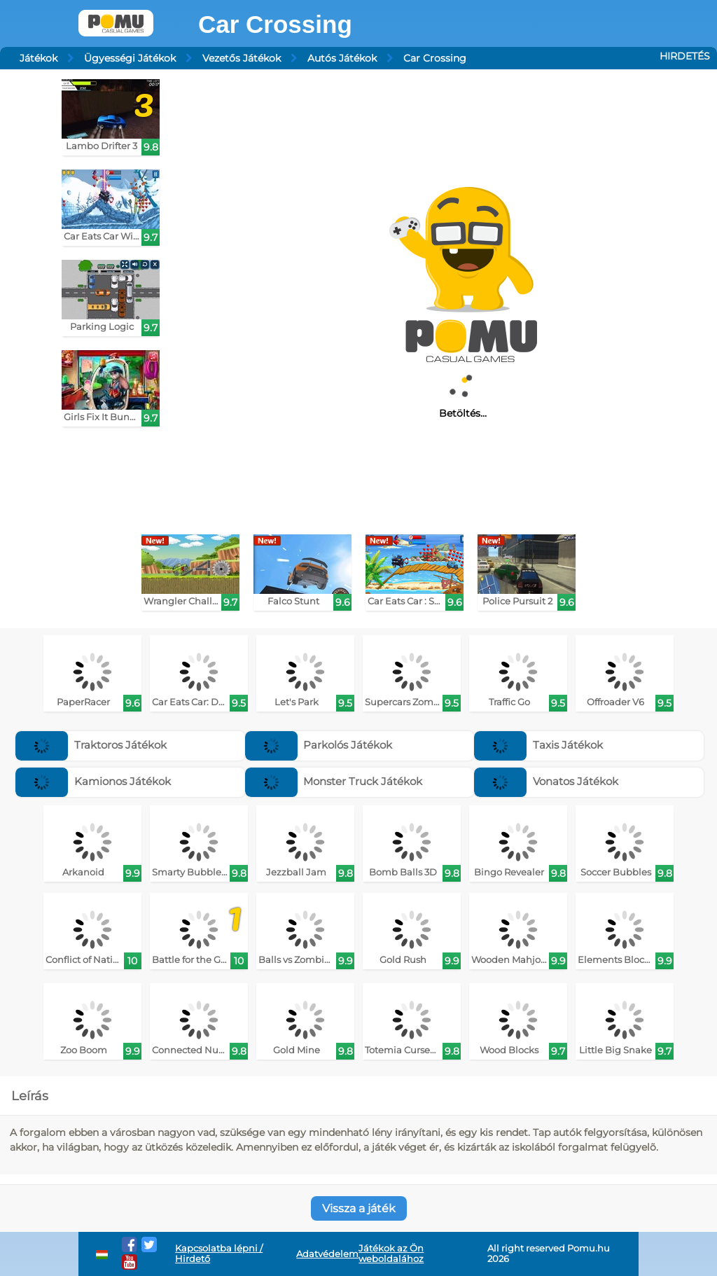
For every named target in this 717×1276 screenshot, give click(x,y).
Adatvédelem (327, 1254)
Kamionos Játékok (93, 781)
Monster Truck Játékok (334, 781)
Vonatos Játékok (546, 781)
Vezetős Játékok (241, 58)
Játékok (38, 58)
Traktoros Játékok (91, 744)
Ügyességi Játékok (130, 58)
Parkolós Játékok (319, 744)
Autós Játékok (342, 58)
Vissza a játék (359, 1208)
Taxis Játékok (538, 744)
